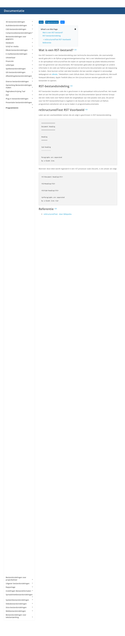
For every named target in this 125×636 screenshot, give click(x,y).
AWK (10, 211)
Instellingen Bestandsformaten (19, 591)
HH (9, 322)
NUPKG (11, 418)
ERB (9, 281)
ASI (9, 196)
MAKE (10, 392)
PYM (10, 463)
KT (9, 378)
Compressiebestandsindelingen (19, 33)
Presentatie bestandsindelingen (19, 103)
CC (9, 226)
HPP (9, 326)
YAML (10, 566)
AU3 (10, 207)
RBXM (10, 485)
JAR (9, 355)
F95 (9, 293)
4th (9, 115)
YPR (9, 573)
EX (9, 285)
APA (9, 156)
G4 (9, 300)
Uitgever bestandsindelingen (19, 583)
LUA (9, 385)
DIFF (10, 274)
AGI (9, 134)
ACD (10, 122)
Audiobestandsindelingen (19, 25)
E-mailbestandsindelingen (19, 54)
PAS (9, 429)
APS (9, 174)
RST (9, 496)
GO (9, 307)
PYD (9, 455)
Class (10, 241)
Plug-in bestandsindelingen (19, 98)
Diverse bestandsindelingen (19, 81)
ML (9, 403)
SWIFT (10, 518)
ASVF (10, 204)
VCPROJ (11, 551)
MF (9, 400)
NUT (10, 422)
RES (9, 488)
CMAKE (11, 244)
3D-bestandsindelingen (19, 22)
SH (9, 511)
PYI (9, 459)
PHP (9, 444)
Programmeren (19, 108)
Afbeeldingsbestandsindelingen (19, 77)
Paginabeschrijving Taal (19, 91)
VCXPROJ (11, 555)
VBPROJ (11, 544)
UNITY (10, 536)
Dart (10, 270)
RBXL (10, 481)
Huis (41, 22)
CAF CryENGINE (14, 222)
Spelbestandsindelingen (19, 68)
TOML (10, 525)
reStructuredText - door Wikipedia (57, 214)
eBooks (55, 74)
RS (9, 492)
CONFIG (11, 248)
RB (9, 477)
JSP (9, 370)
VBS (9, 548)
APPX (10, 163)
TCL (9, 522)
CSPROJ (11, 259)
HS (9, 329)
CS (9, 256)
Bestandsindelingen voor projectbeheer (19, 578)
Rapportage (19, 587)
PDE (9, 440)
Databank (19, 43)
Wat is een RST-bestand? (53, 32)
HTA (10, 333)
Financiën (19, 61)
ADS (10, 130)
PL (9, 448)
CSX (9, 263)
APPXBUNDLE (13, 167)
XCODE (11, 559)
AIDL (10, 141)
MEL (10, 396)
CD (9, 230)
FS (9, 296)
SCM (10, 503)
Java (10, 363)
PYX (9, 470)
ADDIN (11, 126)
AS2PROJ (11, 185)
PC (9, 433)
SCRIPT (11, 507)
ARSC (10, 178)
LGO (10, 381)
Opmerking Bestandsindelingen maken (19, 86)
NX (9, 426)
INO (9, 348)
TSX (9, 533)
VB (9, 540)
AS (9, 182)
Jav (9, 359)
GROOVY (11, 311)
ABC (10, 119)
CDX (10, 233)
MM (9, 407)
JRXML (10, 366)
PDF (19, 95)
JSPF (10, 374)
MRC (10, 411)
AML (10, 148)
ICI (9, 337)
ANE (10, 152)
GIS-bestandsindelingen (19, 72)
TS (9, 529)
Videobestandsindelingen (19, 604)
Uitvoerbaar (19, 57)
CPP (9, 252)
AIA (9, 137)
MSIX (10, 414)
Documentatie (14, 11)
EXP (9, 289)
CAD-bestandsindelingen (19, 29)
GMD (10, 304)
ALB (9, 145)
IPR (9, 352)
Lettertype (19, 65)
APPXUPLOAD (13, 170)
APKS (10, 159)
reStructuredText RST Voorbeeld (57, 39)
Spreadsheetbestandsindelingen (19, 595)
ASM (10, 200)
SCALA (10, 499)
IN (9, 341)
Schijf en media (19, 46)
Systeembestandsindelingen (19, 600)
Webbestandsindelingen (19, 611)
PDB (10, 437)
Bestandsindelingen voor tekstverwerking (19, 616)
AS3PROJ (11, 189)
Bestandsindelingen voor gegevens (19, 37)
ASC (9, 193)
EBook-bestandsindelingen (19, 50)
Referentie (47, 42)
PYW (10, 466)
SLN (9, 514)
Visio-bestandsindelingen (19, 607)
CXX (9, 267)
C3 (9, 219)
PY (9, 451)
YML (10, 570)
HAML (10, 318)
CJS (9, 237)
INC (9, 344)
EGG (10, 278)
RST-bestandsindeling (52, 36)
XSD (9, 562)
